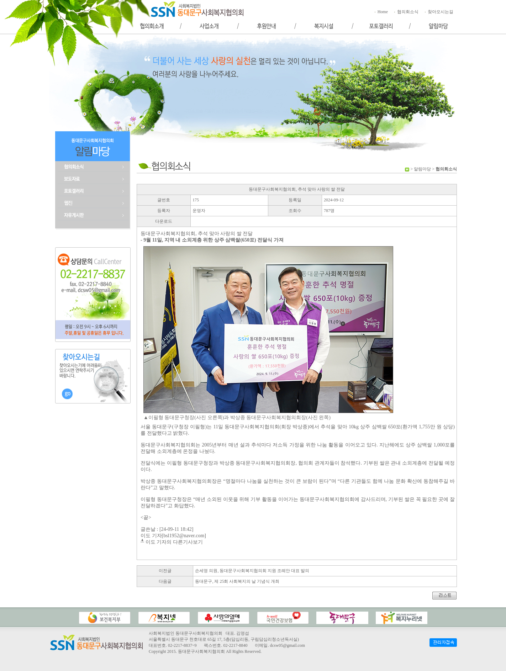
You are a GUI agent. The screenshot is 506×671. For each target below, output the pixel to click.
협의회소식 (405, 11)
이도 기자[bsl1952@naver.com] (173, 535)
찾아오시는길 (438, 11)
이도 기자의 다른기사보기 (174, 542)
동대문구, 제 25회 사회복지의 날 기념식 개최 (237, 581)
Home (381, 11)
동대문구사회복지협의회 (201, 651)
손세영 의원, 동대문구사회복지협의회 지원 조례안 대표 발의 (252, 570)
